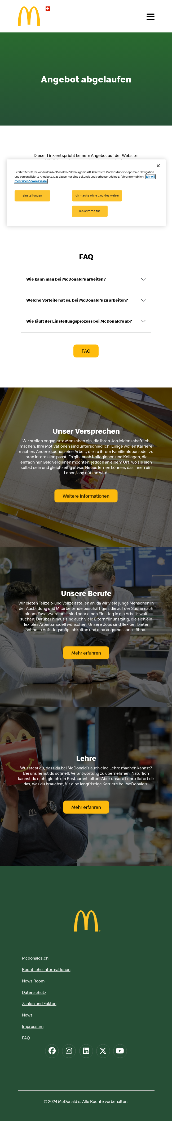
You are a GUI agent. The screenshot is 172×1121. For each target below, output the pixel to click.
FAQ (26, 1037)
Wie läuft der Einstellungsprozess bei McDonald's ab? (79, 321)
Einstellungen (32, 196)
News (27, 1015)
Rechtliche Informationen (46, 969)
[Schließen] (158, 166)
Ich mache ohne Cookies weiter (97, 196)
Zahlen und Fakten (39, 1003)
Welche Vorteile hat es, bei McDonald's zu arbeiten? (77, 300)
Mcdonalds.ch (35, 958)
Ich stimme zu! (89, 211)
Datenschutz (34, 992)
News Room (33, 981)
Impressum (32, 1026)
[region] (86, 193)
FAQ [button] (86, 351)
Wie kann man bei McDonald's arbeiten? (66, 279)
